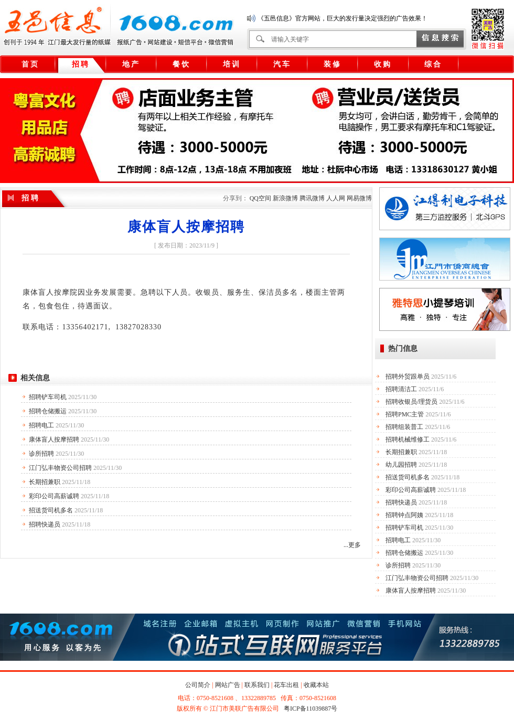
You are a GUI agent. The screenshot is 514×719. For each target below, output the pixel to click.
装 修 (332, 64)
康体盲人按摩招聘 (54, 439)
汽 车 (281, 64)
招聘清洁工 (401, 389)
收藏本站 (316, 685)
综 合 (432, 64)
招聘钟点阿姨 (404, 515)
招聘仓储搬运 (48, 411)
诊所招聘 (41, 453)
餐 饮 (181, 64)
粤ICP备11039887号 (310, 708)
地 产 (130, 64)
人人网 (335, 198)
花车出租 (286, 685)
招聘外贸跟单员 (407, 376)
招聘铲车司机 (48, 397)
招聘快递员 (44, 524)
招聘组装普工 (404, 427)
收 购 (382, 64)
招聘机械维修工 (407, 439)
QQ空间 (260, 198)
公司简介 (197, 685)
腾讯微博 (312, 198)
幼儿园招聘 (401, 464)
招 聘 (80, 64)
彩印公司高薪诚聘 (54, 496)
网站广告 (227, 685)
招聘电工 (41, 425)
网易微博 (359, 198)
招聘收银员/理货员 (411, 401)
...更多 (352, 545)
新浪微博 (285, 198)
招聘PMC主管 (404, 414)
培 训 (231, 64)
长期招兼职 (44, 482)
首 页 (30, 64)
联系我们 (257, 685)
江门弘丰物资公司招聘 (60, 467)
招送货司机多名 (51, 510)
